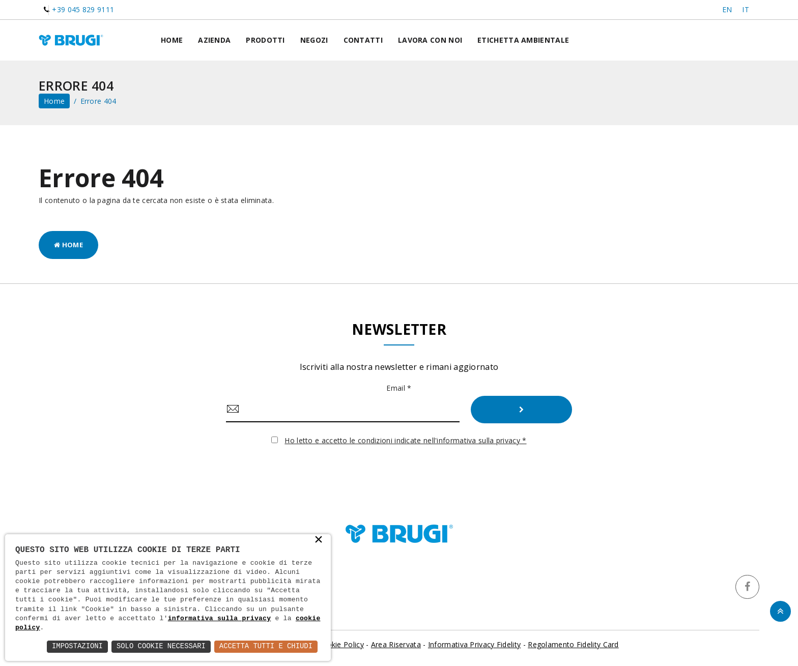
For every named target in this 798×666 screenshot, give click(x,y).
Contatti (363, 40)
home (54, 101)
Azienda (214, 40)
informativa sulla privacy (219, 618)
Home (172, 40)
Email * (398, 388)
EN (727, 9)
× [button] (318, 540)
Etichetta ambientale (523, 40)
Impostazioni (75, 646)
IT (745, 9)
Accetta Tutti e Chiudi (265, 646)
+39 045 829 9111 (83, 9)
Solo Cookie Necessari (160, 646)
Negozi (314, 40)
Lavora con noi (430, 40)
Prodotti (265, 40)
